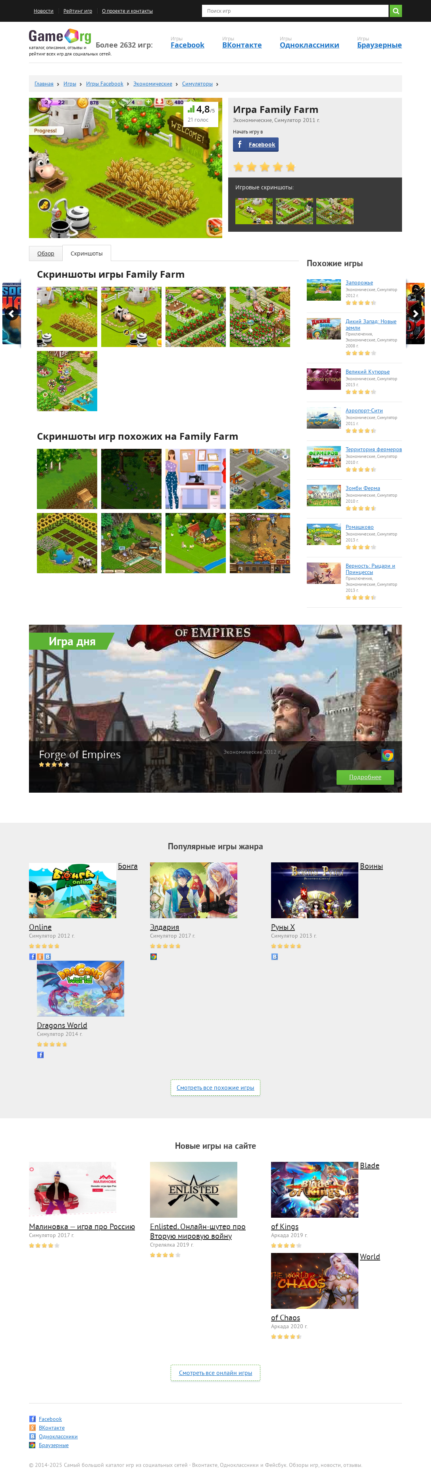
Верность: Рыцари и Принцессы (370, 569)
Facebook (187, 45)
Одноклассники (309, 45)
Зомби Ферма (363, 489)
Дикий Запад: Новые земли (371, 325)
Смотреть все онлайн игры (215, 1373)
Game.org (60, 36)
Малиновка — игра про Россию (82, 1227)
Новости (44, 11)
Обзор (45, 253)
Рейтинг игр (77, 11)
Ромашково (360, 527)
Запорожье (359, 283)
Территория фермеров (374, 450)
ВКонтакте (242, 45)
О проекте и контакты (127, 11)
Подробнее (365, 778)
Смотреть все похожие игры (215, 1088)
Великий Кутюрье (368, 372)
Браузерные (379, 45)
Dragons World (62, 1026)
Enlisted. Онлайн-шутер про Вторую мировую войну (198, 1232)
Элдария (164, 928)
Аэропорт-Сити (364, 411)
